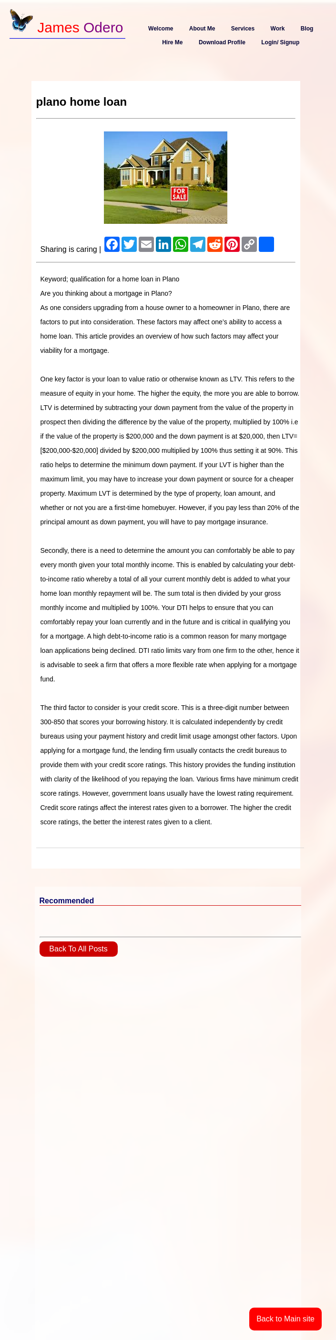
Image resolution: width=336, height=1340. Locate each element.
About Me (202, 28)
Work (278, 28)
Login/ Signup (280, 42)
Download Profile (222, 42)
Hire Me (172, 42)
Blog (307, 28)
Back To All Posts (78, 949)
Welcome (160, 28)
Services (243, 28)
